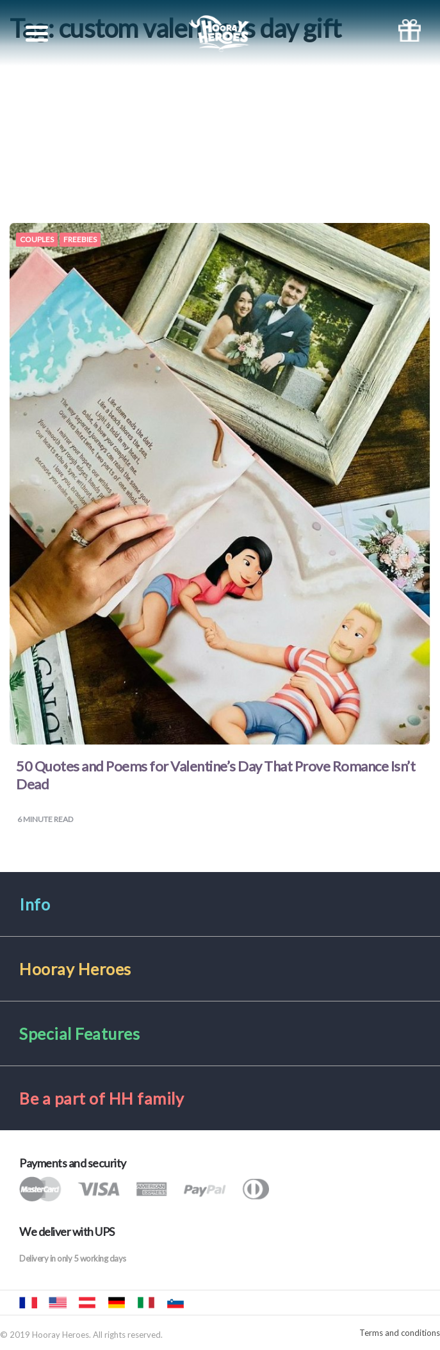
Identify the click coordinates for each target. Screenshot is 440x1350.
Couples (37, 239)
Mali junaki (175, 1302)
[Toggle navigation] (36, 33)
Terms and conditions (399, 1333)
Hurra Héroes (205, 1302)
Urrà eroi (146, 1302)
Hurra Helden (87, 1302)
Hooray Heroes (58, 1302)
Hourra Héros (28, 1302)
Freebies (80, 239)
